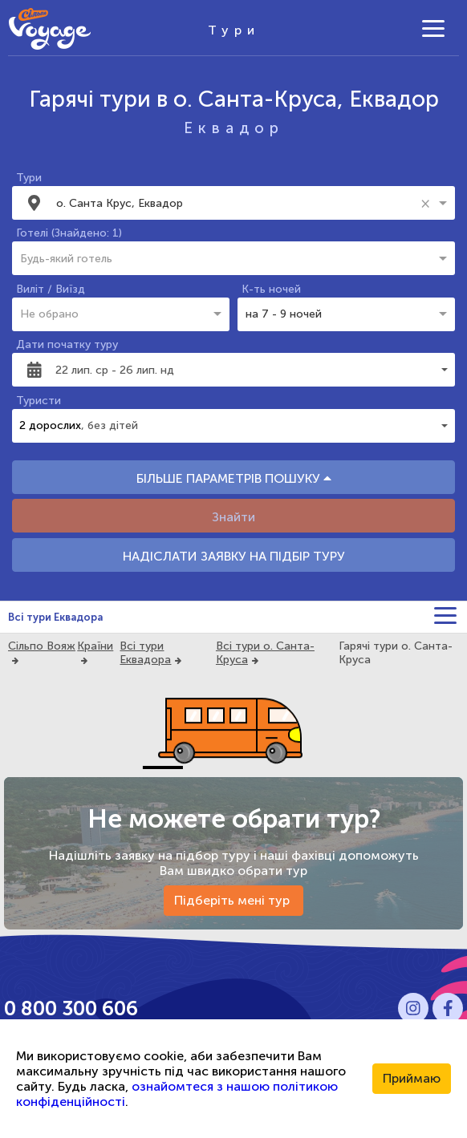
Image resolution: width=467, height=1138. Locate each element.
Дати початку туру (67, 344)
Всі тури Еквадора (55, 617)
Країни (95, 646)
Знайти (233, 516)
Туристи (38, 400)
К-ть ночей (271, 289)
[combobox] (235, 203)
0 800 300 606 (71, 1008)
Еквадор (234, 128)
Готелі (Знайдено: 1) (69, 233)
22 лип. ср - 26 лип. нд (114, 370)
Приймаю (412, 1078)
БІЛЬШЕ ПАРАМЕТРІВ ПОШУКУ (233, 478)
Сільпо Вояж (41, 646)
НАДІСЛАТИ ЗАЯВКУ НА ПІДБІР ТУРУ (234, 556)
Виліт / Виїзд (50, 289)
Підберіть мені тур (233, 900)
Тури (29, 177)
